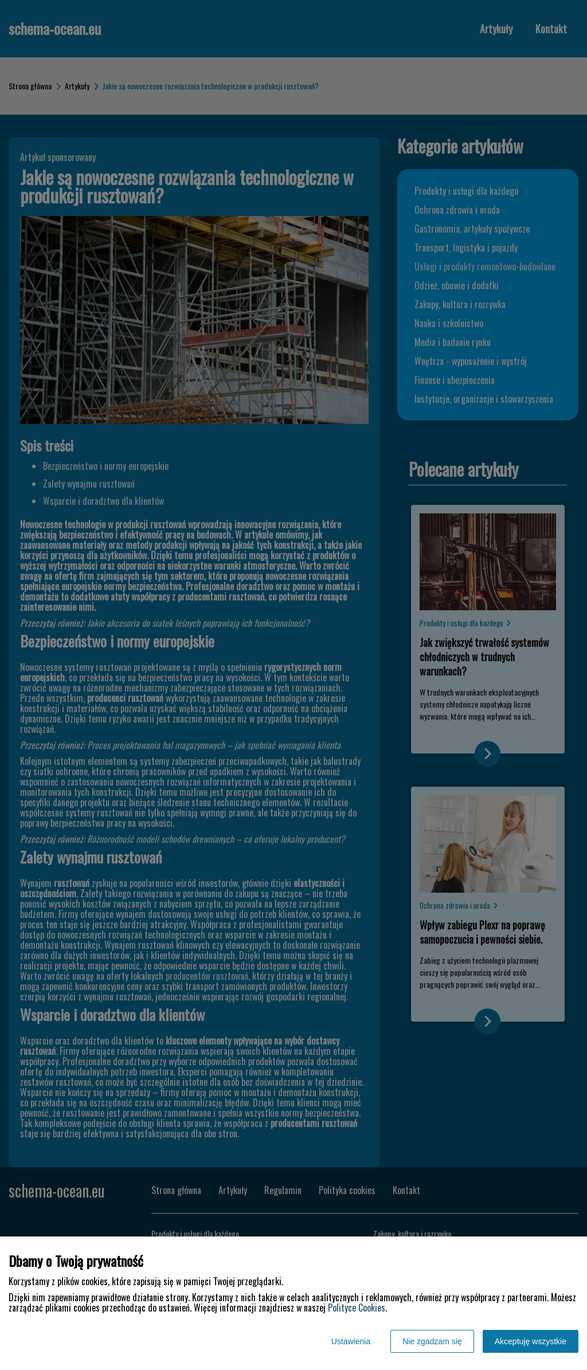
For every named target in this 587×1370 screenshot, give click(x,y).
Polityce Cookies (356, 1307)
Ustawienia (350, 1341)
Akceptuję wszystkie (530, 1341)
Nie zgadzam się (432, 1341)
